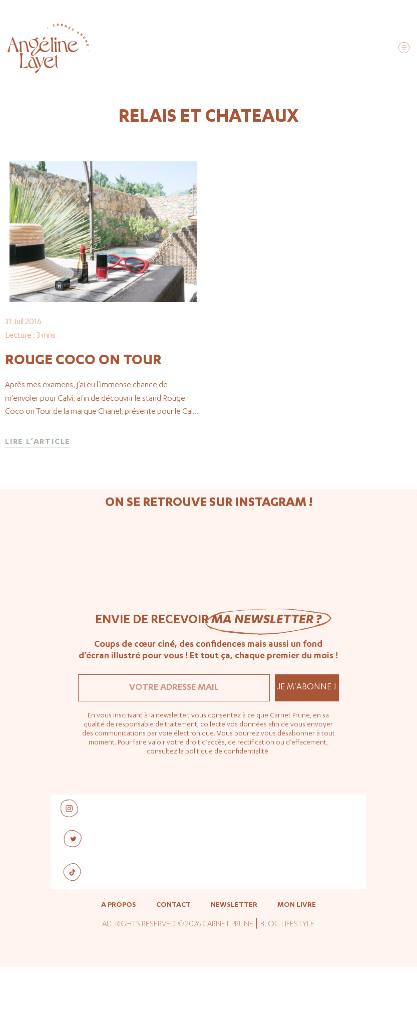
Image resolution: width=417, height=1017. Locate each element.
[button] (403, 49)
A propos (118, 956)
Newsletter (234, 956)
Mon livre (296, 956)
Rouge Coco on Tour (83, 411)
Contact (173, 956)
